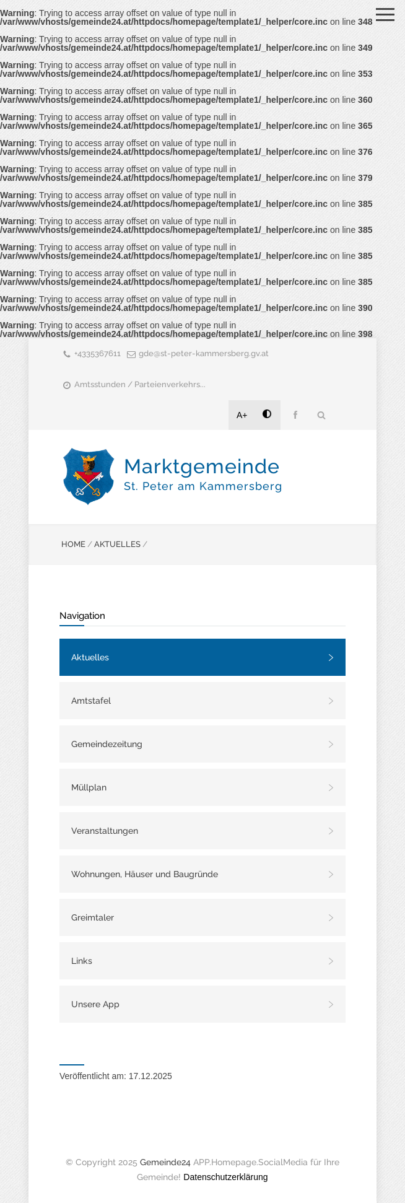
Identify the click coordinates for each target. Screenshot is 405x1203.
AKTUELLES (117, 544)
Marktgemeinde (203, 473)
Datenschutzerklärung (225, 1177)
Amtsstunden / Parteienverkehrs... (140, 384)
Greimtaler (92, 917)
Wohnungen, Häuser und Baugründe (144, 874)
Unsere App (95, 1004)
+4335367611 (97, 353)
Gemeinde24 (165, 1162)
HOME (73, 544)
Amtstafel (91, 701)
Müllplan (89, 787)
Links (81, 961)
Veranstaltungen (104, 831)
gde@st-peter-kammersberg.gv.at (204, 353)
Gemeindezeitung (106, 744)
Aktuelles (90, 657)
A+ (242, 415)
